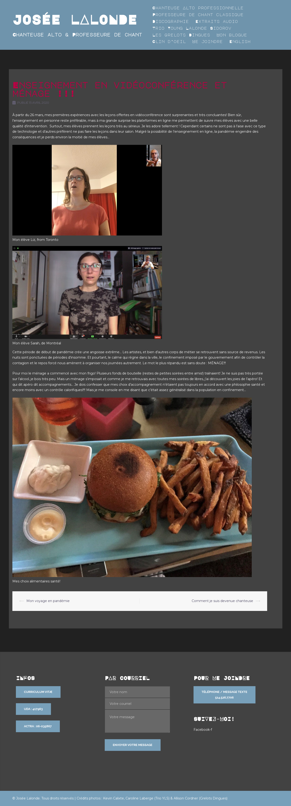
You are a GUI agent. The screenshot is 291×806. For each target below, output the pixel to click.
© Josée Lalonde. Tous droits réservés (43, 798)
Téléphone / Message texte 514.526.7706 (224, 694)
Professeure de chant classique (198, 15)
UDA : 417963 (33, 709)
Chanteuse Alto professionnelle (198, 8)
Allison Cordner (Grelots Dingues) (200, 798)
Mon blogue (232, 35)
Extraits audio (216, 21)
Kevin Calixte (113, 798)
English (240, 41)
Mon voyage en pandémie (48, 601)
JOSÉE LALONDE (74, 19)
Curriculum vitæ (38, 692)
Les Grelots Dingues (181, 35)
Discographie (170, 21)
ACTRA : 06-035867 (38, 726)
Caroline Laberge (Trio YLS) (147, 798)
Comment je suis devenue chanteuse (222, 601)
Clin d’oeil (169, 41)
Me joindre (207, 41)
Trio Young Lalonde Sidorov (191, 28)
